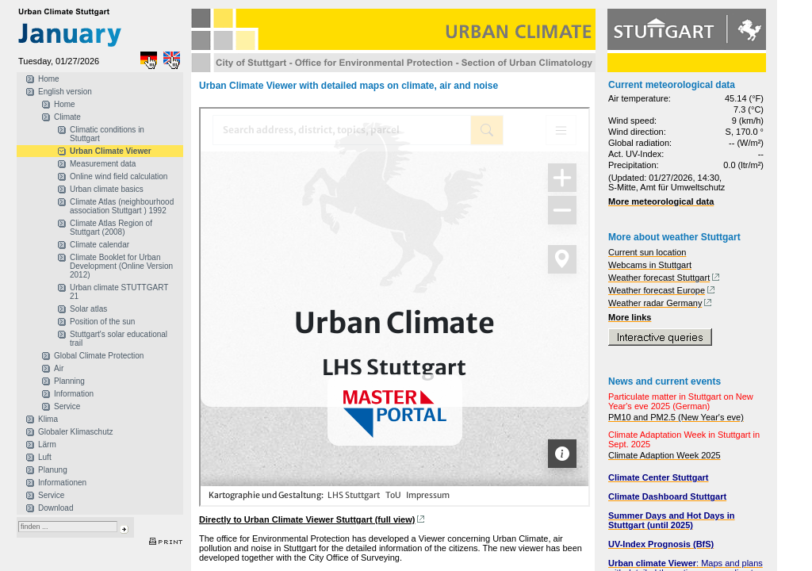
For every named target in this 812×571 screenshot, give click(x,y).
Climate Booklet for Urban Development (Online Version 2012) (121, 266)
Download (55, 508)
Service (67, 406)
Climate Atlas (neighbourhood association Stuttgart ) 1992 (122, 206)
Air (58, 368)
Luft (45, 457)
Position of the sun (102, 321)
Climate (67, 117)
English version (65, 91)
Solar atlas (88, 309)
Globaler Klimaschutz (75, 431)
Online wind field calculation (118, 176)
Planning (69, 381)
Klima (48, 419)
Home (48, 79)
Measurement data (103, 163)
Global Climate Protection (99, 355)
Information (74, 393)
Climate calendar (99, 244)
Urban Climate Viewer (110, 151)
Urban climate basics (107, 189)
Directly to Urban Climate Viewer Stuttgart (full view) (307, 519)
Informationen (62, 482)
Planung (52, 470)
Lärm (47, 444)
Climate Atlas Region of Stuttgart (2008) (111, 227)
